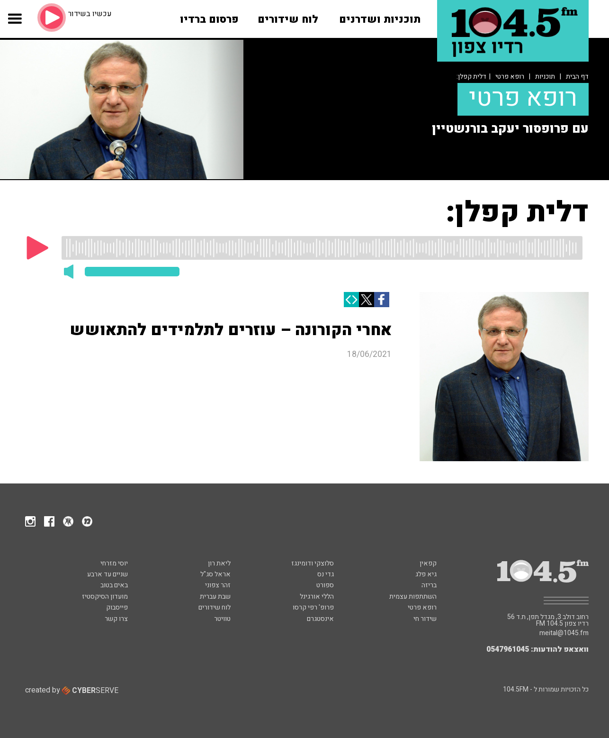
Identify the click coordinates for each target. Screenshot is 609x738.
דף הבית (577, 77)
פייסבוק (117, 607)
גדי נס (325, 574)
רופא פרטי (509, 77)
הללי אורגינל (317, 596)
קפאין (428, 563)
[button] (14, 24)
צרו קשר (116, 618)
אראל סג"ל (215, 574)
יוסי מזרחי (114, 563)
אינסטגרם (320, 618)
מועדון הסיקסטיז (105, 596)
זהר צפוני (218, 585)
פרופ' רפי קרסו (313, 607)
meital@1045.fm (564, 633)
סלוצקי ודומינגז (312, 563)
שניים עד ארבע (107, 574)
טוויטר (222, 618)
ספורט (325, 585)
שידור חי (425, 618)
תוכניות (545, 77)
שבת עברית (215, 596)
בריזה (429, 585)
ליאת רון (219, 563)
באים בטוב (114, 585)
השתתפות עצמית (413, 596)
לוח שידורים (214, 607)
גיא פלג (426, 574)
